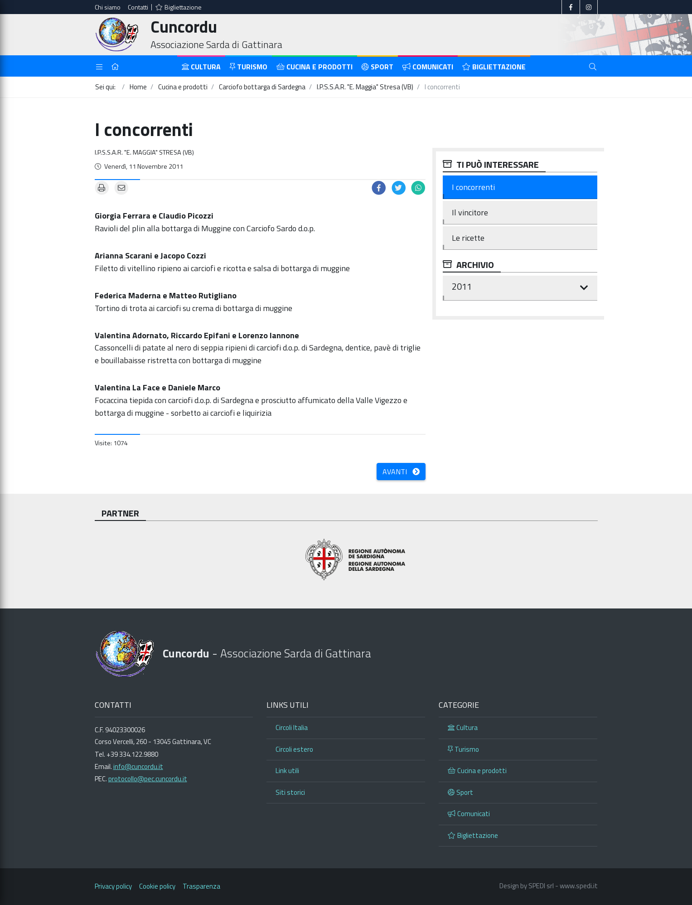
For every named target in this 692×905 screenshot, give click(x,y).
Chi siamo (108, 7)
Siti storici (290, 792)
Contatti (138, 7)
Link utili (287, 770)
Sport (377, 66)
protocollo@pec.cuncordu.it (147, 779)
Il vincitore (470, 212)
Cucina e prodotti (314, 66)
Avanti (401, 471)
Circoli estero (294, 749)
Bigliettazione (178, 7)
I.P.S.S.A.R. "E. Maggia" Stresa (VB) (144, 152)
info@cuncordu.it (138, 766)
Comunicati (427, 66)
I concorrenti (473, 187)
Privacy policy (113, 886)
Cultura (201, 66)
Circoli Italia (292, 727)
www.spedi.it (579, 886)
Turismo (248, 66)
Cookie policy (157, 886)
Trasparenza (201, 886)
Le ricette (468, 238)
